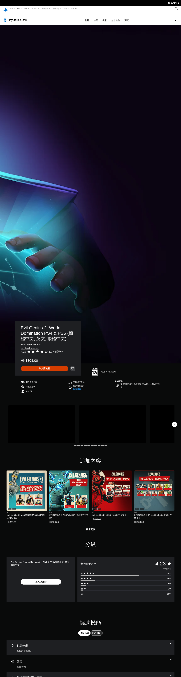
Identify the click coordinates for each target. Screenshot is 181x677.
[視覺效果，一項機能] (90, 644)
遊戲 (11, 8)
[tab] (84, 630)
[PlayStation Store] (16, 16)
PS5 (18, 8)
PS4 (25, 8)
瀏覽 (110, 17)
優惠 (88, 17)
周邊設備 (45, 8)
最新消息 (56, 8)
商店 (65, 8)
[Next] (174, 421)
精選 (79, 17)
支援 (72, 8)
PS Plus (34, 8)
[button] (77, 385)
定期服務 (99, 17)
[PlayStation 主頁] (5, 9)
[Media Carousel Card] (41, 421)
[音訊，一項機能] (90, 660)
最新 (70, 17)
